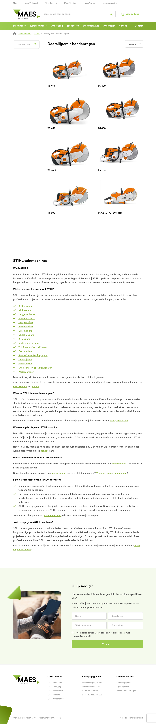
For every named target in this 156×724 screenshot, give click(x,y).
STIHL (37, 33)
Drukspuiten (25, 351)
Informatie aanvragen (126, 691)
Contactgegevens (124, 683)
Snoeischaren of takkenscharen (35, 368)
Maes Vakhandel (31, 3)
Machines (18, 26)
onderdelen (58, 473)
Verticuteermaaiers (28, 343)
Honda (35, 386)
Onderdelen (109, 26)
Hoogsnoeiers (25, 322)
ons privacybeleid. (82, 636)
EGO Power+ (20, 386)
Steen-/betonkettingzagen (33, 355)
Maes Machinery (70, 3)
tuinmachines (119, 463)
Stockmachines (91, 26)
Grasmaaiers (25, 331)
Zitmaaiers (24, 339)
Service (123, 26)
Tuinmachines (37, 26)
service (45, 451)
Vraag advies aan (119, 420)
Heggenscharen (26, 314)
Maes (15, 3)
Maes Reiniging (51, 3)
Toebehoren (73, 26)
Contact (139, 26)
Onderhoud (57, 26)
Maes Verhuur (90, 3)
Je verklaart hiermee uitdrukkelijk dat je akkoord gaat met (102, 634)
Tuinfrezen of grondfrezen (32, 347)
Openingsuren (122, 687)
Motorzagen (25, 310)
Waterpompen (26, 372)
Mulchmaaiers (26, 335)
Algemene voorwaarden (50, 718)
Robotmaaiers (25, 326)
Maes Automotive (110, 3)
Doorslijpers (25, 359)
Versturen (107, 644)
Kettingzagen (25, 306)
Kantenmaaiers (26, 318)
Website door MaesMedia (131, 718)
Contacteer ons (52, 515)
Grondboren (25, 363)
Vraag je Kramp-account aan (111, 473)
